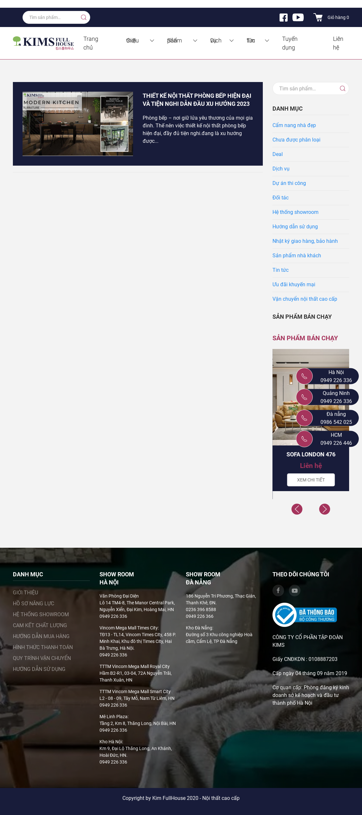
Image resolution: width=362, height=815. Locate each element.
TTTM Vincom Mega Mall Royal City (135, 666)
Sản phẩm (183, 40)
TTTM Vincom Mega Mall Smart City (135, 691)
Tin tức (258, 40)
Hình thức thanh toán (43, 647)
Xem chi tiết (311, 479)
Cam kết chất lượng (40, 625)
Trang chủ (90, 43)
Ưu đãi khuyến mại (293, 284)
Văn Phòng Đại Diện (119, 596)
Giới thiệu (140, 40)
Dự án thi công (289, 183)
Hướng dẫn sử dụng (295, 227)
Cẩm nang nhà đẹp (294, 125)
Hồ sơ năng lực (33, 603)
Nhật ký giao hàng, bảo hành (305, 241)
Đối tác (280, 198)
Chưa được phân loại (296, 140)
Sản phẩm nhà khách (296, 255)
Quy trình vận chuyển (42, 658)
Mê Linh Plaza (114, 716)
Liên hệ (338, 43)
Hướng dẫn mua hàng (41, 636)
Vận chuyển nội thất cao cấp (304, 299)
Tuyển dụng (290, 43)
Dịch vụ (222, 40)
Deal (277, 154)
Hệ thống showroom (295, 212)
